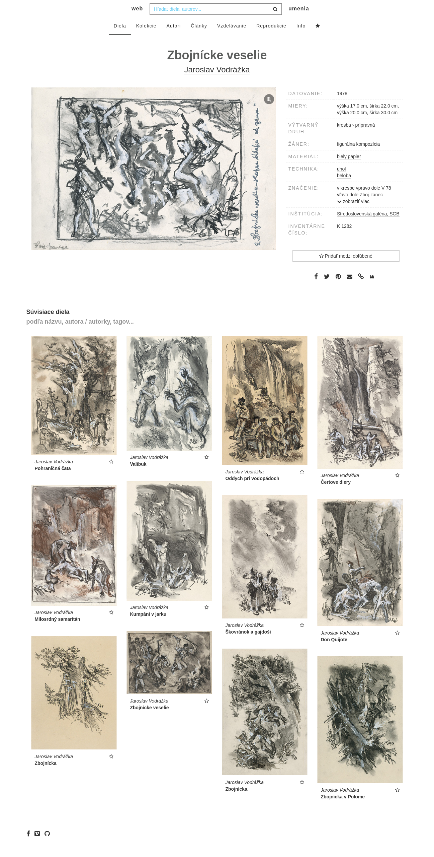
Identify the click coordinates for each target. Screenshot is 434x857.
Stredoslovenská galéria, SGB (368, 227)
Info (301, 39)
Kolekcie (146, 39)
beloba (344, 189)
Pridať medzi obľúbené (345, 269)
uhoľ (341, 182)
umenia (298, 22)
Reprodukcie (271, 39)
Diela (120, 39)
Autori (174, 39)
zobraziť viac (353, 214)
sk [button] (389, 10)
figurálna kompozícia (358, 157)
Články (199, 39)
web (137, 22)
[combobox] (216, 22)
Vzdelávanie (231, 39)
